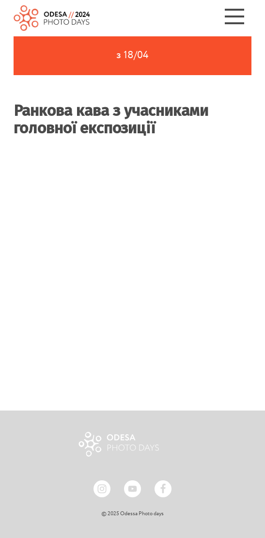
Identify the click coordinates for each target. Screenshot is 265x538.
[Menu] (234, 18)
